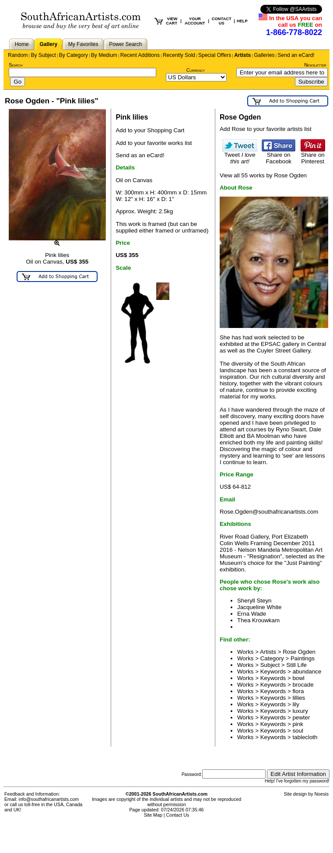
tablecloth (304, 737)
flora (298, 691)
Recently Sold (179, 55)
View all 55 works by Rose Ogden (263, 175)
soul (297, 730)
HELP (242, 21)
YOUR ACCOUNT (195, 21)
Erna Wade (251, 613)
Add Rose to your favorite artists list (266, 129)
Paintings (303, 658)
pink (297, 724)
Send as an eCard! (140, 155)
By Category (73, 55)
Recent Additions (140, 55)
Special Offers (214, 55)
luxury (300, 711)
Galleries (264, 55)
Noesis (321, 794)
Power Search (125, 44)
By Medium (104, 55)
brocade (302, 684)
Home (22, 44)
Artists (242, 55)
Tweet (239, 155)
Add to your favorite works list (154, 143)
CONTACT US (221, 21)
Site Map (153, 815)
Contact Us (177, 815)
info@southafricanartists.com (49, 799)
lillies (298, 697)
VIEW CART (171, 21)
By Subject (43, 55)
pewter (301, 717)
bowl (298, 678)
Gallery (48, 44)
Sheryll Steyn (254, 600)
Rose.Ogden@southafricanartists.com (269, 511)
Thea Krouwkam (258, 620)
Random (18, 55)
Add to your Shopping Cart (150, 130)
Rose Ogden (299, 652)
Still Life (296, 665)
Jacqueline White (259, 607)
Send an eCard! (296, 55)
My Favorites (83, 44)
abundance (306, 671)
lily (295, 704)
